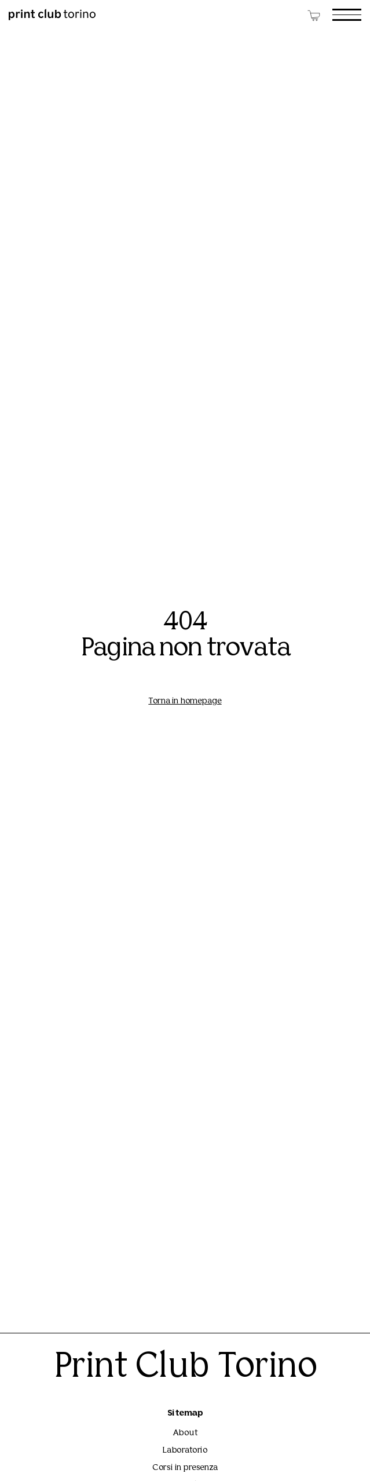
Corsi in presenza (184, 1468)
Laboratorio (184, 1450)
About (185, 1433)
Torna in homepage (184, 701)
